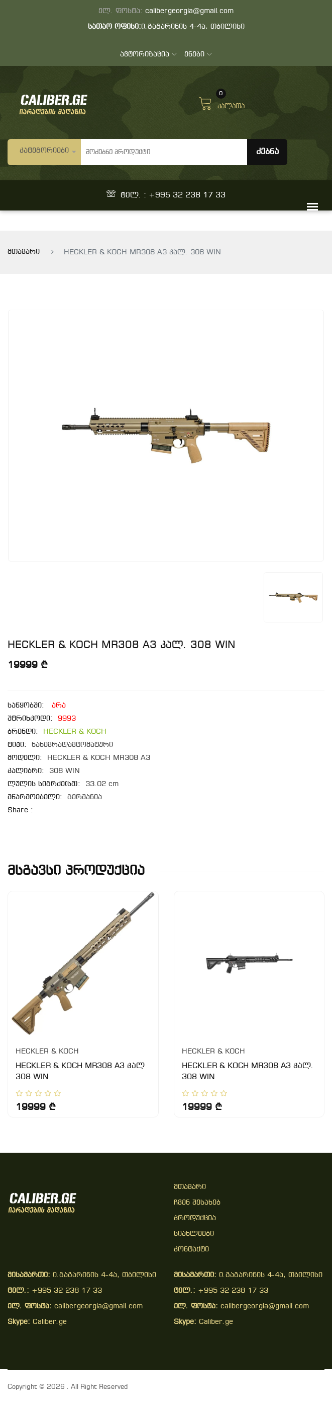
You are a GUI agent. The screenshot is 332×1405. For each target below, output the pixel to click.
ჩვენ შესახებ (197, 1203)
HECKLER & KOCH (74, 732)
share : (20, 810)
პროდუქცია (195, 1218)
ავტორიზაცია (148, 54)
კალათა (221, 102)
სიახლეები (194, 1234)
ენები (198, 54)
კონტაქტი (191, 1249)
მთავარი (24, 252)
